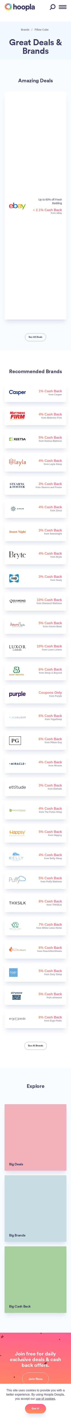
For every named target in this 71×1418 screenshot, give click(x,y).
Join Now (35, 1379)
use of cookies (45, 1398)
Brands (25, 29)
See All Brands (35, 1045)
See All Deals (35, 337)
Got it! (35, 1408)
